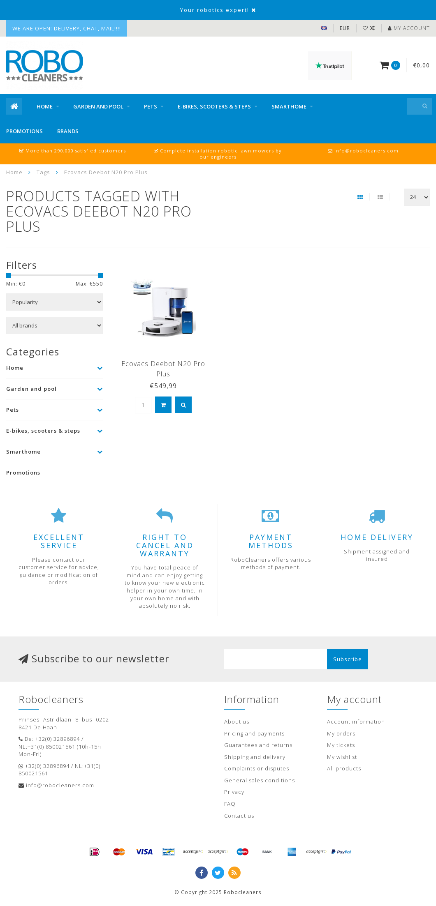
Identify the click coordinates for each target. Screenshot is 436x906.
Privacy (234, 791)
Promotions (24, 131)
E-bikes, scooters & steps (214, 106)
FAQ (230, 803)
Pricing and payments (254, 733)
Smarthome (288, 106)
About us (236, 721)
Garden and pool (98, 106)
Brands (68, 131)
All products (344, 768)
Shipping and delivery (254, 757)
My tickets (341, 745)
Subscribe (347, 659)
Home (45, 106)
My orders (341, 733)
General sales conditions (259, 780)
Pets (150, 106)
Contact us (239, 815)
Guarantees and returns (258, 745)
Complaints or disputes (256, 768)
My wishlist (342, 757)
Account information (356, 721)
